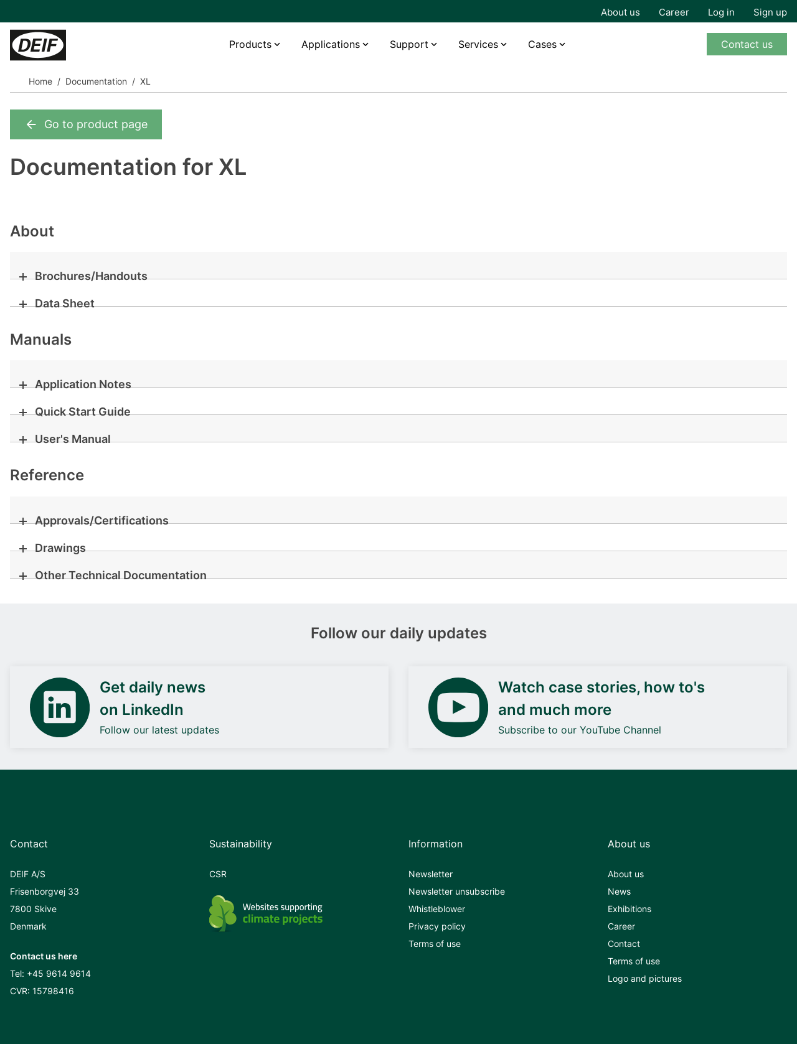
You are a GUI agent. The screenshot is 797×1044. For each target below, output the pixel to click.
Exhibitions (629, 908)
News (619, 891)
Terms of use (434, 943)
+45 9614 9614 (59, 973)
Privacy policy (437, 926)
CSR (218, 874)
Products (250, 44)
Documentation (96, 81)
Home (40, 81)
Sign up (770, 12)
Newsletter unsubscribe (456, 891)
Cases (542, 44)
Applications (330, 44)
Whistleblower (436, 908)
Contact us (747, 44)
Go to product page (86, 124)
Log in (721, 12)
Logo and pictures (645, 978)
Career (674, 12)
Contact (624, 943)
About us (620, 12)
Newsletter (430, 874)
